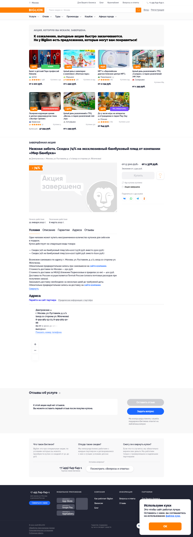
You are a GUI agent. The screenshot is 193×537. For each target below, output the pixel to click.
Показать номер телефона (49, 332)
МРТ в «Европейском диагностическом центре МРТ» (112, 72)
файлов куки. (173, 516)
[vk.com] (139, 525)
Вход (146, 10)
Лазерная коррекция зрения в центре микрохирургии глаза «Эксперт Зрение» (43, 116)
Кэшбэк (91, 16)
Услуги (34, 16)
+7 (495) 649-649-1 (70, 467)
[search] (138, 10)
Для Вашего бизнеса (86, 3)
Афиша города (108, 16)
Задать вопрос (145, 411)
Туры (59, 16)
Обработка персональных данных (42, 528)
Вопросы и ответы (131, 3)
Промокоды (75, 16)
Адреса (77, 230)
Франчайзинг (113, 3)
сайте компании (98, 266)
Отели (47, 16)
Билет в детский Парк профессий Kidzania (44, 72)
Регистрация (157, 10)
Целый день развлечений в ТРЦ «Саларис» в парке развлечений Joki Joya (146, 74)
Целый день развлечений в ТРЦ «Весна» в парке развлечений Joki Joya (78, 116)
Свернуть (34, 289)
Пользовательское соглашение (41, 530)
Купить (138, 175)
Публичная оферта (36, 533)
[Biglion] (37, 10)
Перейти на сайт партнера (42, 300)
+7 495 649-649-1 (156, 3)
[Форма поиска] (94, 10)
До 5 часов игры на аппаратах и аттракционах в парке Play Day (112, 114)
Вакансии (98, 503)
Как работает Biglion (103, 499)
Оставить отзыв (145, 402)
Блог (102, 3)
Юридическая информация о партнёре (75, 300)
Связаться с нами (39, 503)
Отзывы (89, 230)
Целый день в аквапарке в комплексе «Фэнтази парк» (76, 72)
